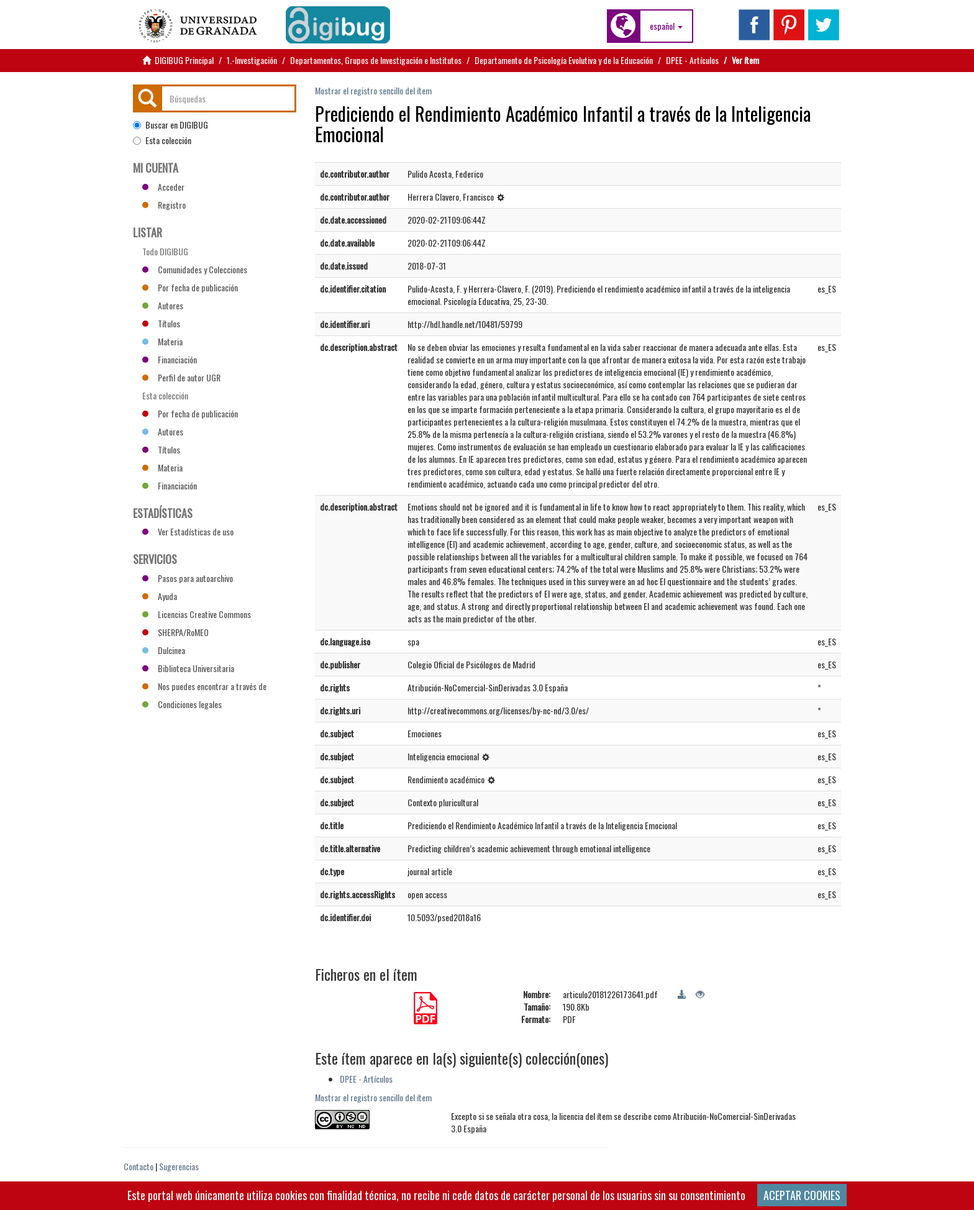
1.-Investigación (252, 59)
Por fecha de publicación (190, 287)
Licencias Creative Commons (196, 614)
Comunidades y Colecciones (194, 269)
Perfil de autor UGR (181, 377)
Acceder (163, 186)
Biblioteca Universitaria (188, 668)
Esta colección (162, 140)
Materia (162, 341)
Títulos (161, 323)
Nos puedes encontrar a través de (204, 686)
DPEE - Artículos (692, 59)
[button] (666, 26)
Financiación (169, 359)
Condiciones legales (182, 704)
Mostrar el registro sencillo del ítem (373, 90)
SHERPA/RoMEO (175, 632)
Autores (162, 305)
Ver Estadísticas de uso (188, 531)
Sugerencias (179, 1166)
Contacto (138, 1166)
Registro (164, 204)
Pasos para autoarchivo (187, 578)
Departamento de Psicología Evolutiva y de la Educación (564, 59)
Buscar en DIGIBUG (170, 125)
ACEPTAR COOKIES (801, 1195)
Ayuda (159, 596)
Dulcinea (163, 650)
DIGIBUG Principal (184, 59)
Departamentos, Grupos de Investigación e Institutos (376, 59)
